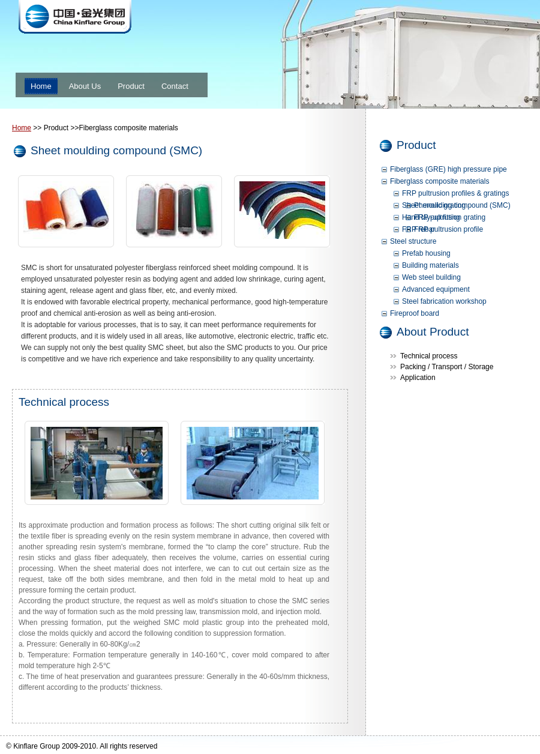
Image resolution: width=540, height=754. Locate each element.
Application (418, 377)
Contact (174, 86)
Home (41, 86)
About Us (85, 86)
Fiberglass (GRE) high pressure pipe (448, 169)
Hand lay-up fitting (431, 217)
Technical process (428, 356)
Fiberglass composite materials (439, 181)
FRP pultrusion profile (448, 229)
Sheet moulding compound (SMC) (456, 205)
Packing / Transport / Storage (446, 367)
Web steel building (431, 277)
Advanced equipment (436, 289)
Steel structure (413, 241)
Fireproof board (414, 313)
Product (131, 86)
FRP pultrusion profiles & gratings (455, 193)
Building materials (430, 265)
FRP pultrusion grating (449, 217)
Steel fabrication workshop (444, 301)
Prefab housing (426, 253)
